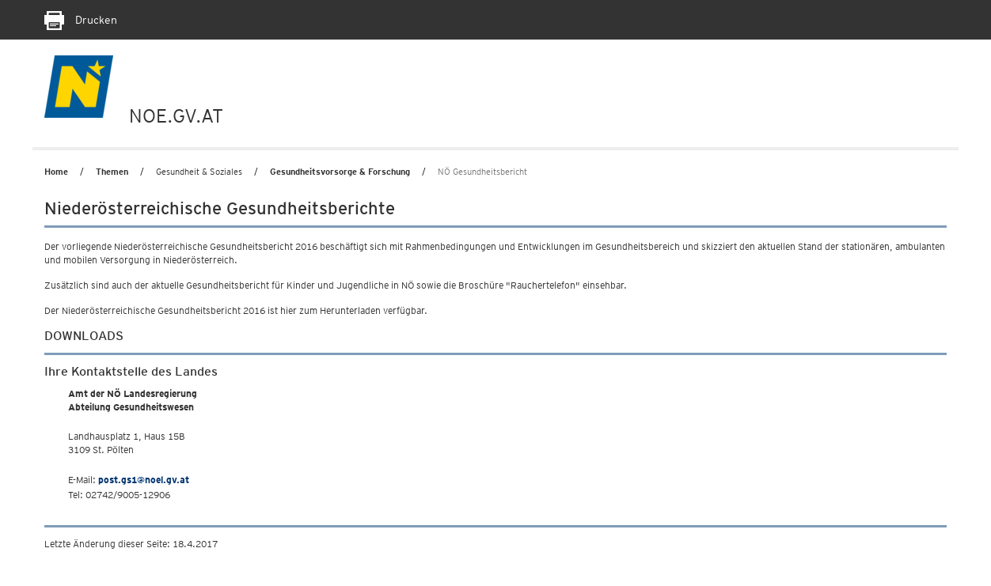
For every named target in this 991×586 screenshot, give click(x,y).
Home (56, 171)
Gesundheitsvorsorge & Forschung (340, 171)
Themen (112, 171)
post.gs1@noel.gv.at (143, 480)
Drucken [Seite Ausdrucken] (80, 19)
